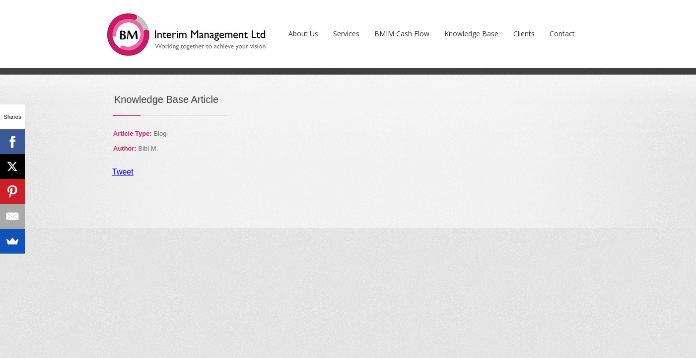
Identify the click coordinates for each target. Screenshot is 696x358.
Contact (562, 33)
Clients (524, 33)
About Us (303, 33)
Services (346, 33)
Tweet (123, 172)
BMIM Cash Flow (401, 33)
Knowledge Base (471, 33)
